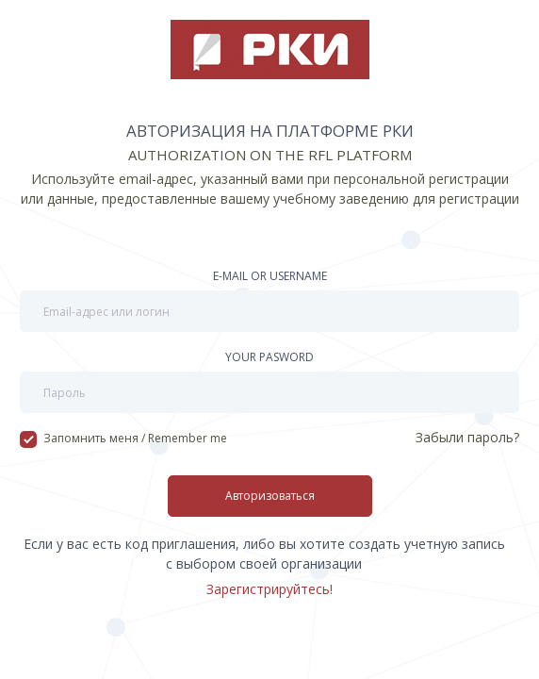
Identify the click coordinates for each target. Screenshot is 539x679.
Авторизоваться (270, 496)
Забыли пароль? (467, 437)
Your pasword (269, 357)
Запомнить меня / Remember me (123, 438)
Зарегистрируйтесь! (269, 589)
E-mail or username (270, 276)
